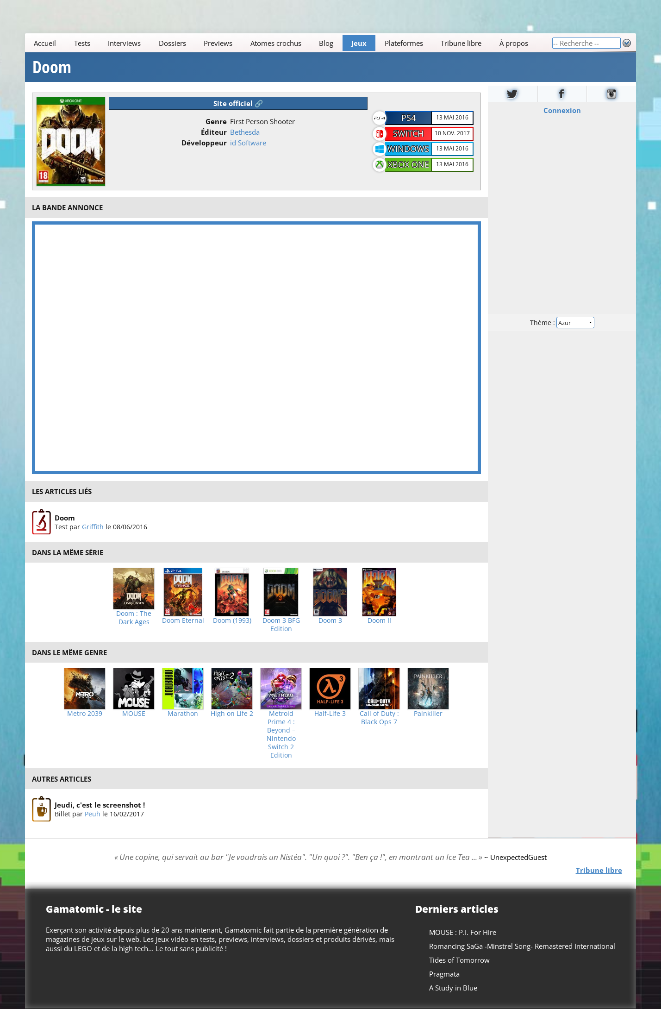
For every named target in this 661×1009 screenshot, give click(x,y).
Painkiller (428, 713)
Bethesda (245, 132)
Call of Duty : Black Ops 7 (379, 717)
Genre (216, 121)
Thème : (562, 322)
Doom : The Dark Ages (133, 617)
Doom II (379, 620)
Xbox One (408, 164)
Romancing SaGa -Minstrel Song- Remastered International (522, 946)
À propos (513, 43)
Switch (408, 133)
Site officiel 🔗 (238, 103)
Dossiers (172, 43)
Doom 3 (330, 620)
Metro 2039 (84, 713)
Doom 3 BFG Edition (281, 624)
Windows (408, 148)
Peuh (92, 813)
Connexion (561, 110)
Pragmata (444, 973)
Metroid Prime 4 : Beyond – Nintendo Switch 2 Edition (281, 734)
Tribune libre (461, 43)
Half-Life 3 (330, 713)
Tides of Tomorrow (459, 960)
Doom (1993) (232, 620)
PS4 (408, 117)
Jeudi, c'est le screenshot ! (100, 804)
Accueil (45, 43)
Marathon (183, 713)
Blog (326, 43)
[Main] (288, 43)
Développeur (204, 142)
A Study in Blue (453, 987)
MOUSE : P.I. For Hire (462, 932)
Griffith (93, 526)
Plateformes (404, 43)
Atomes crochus (275, 43)
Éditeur (214, 132)
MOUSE (133, 713)
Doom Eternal (183, 620)
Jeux (359, 43)
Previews (218, 43)
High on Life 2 (232, 713)
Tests (82, 43)
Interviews (124, 43)
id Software (248, 142)
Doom (51, 67)
